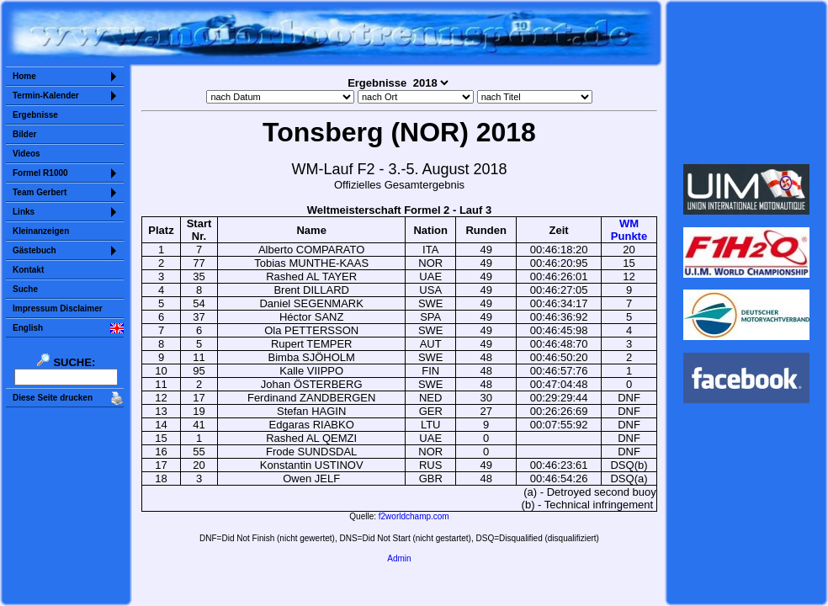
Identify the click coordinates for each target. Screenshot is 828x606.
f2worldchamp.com (414, 516)
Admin (399, 558)
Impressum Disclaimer (58, 308)
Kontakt (28, 269)
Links (23, 211)
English (28, 327)
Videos (26, 153)
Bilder (24, 134)
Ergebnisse (35, 115)
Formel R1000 (40, 173)
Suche (25, 289)
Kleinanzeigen (41, 231)
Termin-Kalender (46, 95)
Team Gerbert (39, 192)
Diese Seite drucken (53, 397)
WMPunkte (629, 229)
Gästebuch (34, 250)
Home (24, 76)
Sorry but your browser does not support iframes (747, 82)
